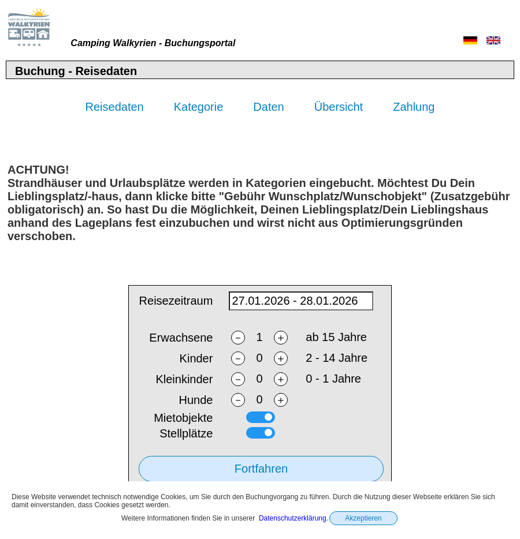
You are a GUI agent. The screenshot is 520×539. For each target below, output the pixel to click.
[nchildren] (259, 358)
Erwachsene (181, 338)
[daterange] (301, 301)
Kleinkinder (184, 379)
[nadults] (259, 338)
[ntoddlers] (259, 379)
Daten (268, 106)
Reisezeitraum (176, 301)
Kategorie (199, 106)
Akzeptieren (363, 518)
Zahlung (413, 106)
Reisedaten (115, 106)
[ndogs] (259, 400)
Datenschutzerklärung (292, 518)
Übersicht (338, 106)
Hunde (196, 400)
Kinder (196, 359)
